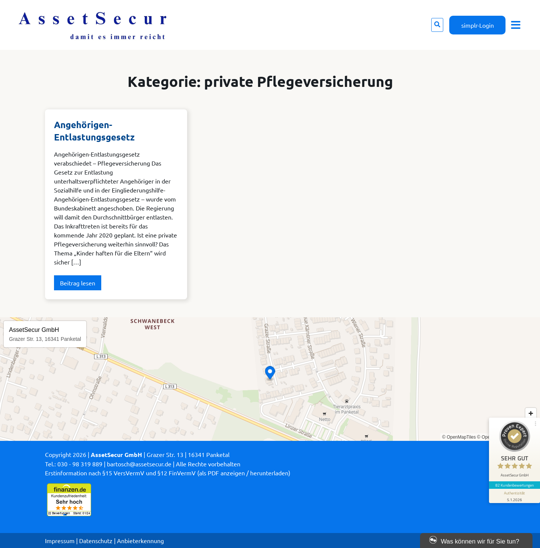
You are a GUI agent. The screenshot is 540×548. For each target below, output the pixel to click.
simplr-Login (477, 25)
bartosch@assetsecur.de (139, 463)
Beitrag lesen (77, 283)
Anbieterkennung (140, 540)
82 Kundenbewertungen (514, 485)
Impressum (60, 540)
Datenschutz (95, 540)
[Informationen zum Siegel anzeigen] (514, 496)
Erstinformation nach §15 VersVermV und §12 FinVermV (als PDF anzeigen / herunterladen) (167, 472)
